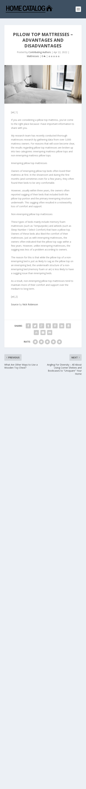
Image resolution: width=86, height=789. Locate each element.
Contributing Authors (39, 52)
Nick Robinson (30, 304)
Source (15, 304)
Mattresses (33, 56)
